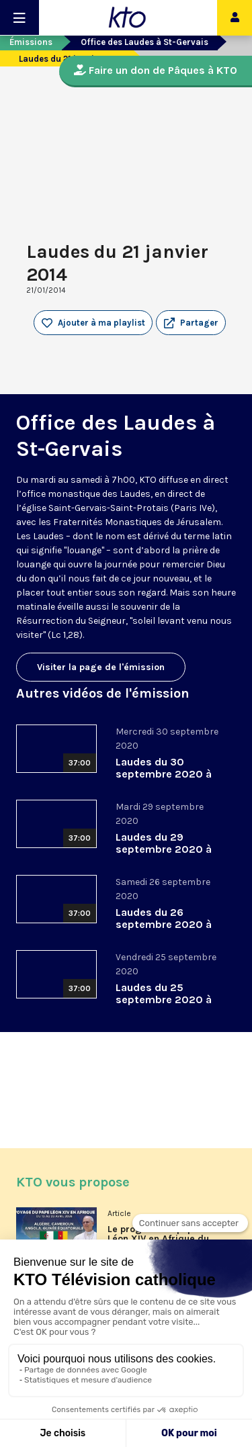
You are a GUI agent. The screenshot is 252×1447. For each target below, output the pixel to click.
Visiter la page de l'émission (101, 667)
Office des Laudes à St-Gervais (144, 42)
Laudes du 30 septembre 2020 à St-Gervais (164, 773)
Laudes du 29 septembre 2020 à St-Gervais (164, 849)
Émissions (30, 42)
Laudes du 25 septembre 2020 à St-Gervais (164, 999)
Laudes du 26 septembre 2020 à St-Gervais (164, 924)
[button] (191, 323)
